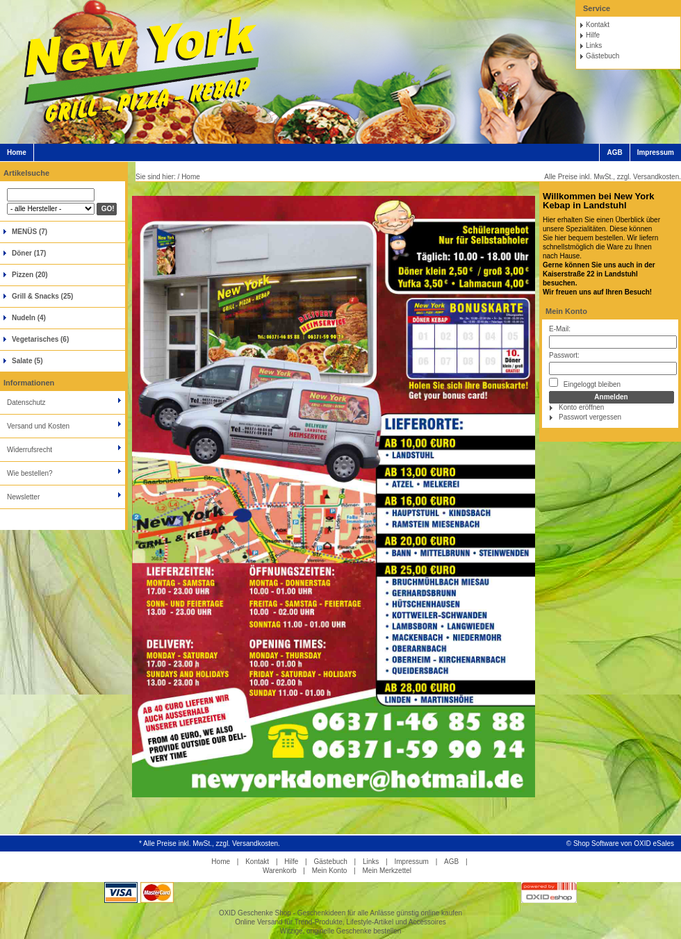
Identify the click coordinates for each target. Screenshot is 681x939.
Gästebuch (602, 56)
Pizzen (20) (30, 275)
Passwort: (564, 355)
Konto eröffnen (581, 407)
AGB (614, 152)
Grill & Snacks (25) (42, 296)
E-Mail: (560, 329)
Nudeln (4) (29, 318)
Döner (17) (29, 253)
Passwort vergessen (590, 417)
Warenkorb (280, 870)
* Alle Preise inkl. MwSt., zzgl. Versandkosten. (209, 843)
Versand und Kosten (38, 426)
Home (16, 152)
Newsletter (23, 497)
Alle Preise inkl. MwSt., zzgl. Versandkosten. (612, 177)
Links (594, 45)
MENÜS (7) (29, 231)
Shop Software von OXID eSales (623, 843)
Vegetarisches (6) (40, 339)
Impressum (655, 152)
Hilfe (593, 35)
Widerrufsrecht (29, 450)
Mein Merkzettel (386, 870)
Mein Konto (566, 311)
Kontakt (597, 24)
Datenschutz (26, 402)
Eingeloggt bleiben (585, 383)
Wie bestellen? (30, 473)
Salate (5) (27, 361)
